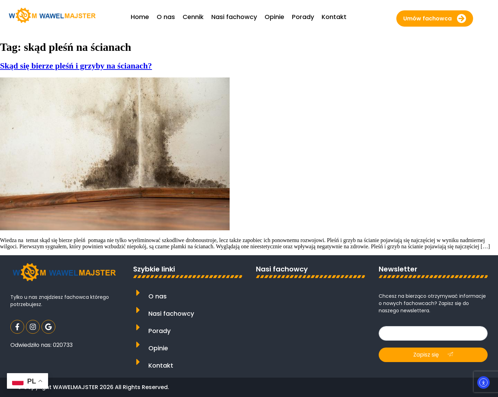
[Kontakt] (138, 362)
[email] (433, 333)
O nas (157, 296)
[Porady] (138, 327)
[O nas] (138, 293)
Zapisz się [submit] (433, 355)
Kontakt (160, 365)
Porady (159, 330)
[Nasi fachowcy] (138, 310)
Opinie (158, 348)
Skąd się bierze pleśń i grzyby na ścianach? (76, 65)
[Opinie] (138, 345)
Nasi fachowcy (171, 313)
